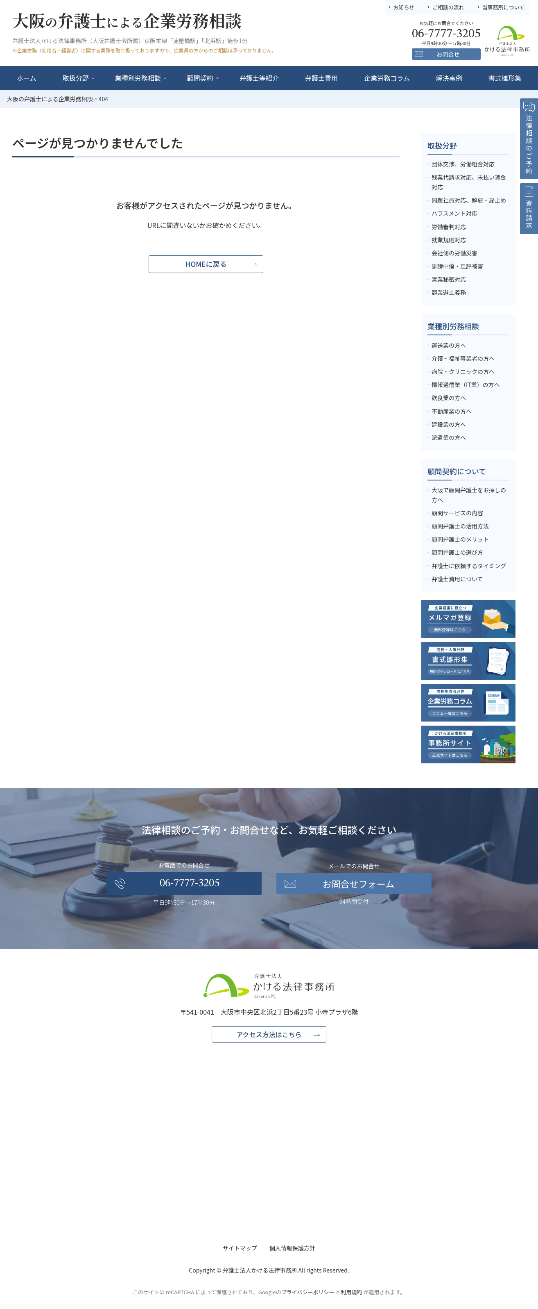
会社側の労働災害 (454, 253)
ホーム (26, 78)
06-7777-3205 (189, 883)
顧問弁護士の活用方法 (460, 526)
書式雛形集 (504, 78)
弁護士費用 (321, 78)
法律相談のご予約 (529, 145)
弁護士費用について (457, 579)
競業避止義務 (449, 292)
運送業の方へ (449, 345)
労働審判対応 (449, 227)
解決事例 (449, 78)
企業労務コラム (387, 78)
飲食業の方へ (449, 398)
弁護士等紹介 (259, 78)
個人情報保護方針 (292, 1248)
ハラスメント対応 (454, 213)
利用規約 (351, 1292)
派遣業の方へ (449, 437)
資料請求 (529, 215)
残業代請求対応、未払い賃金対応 (469, 182)
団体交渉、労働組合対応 (463, 164)
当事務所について (503, 7)
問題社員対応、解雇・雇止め (469, 200)
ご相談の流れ (448, 7)
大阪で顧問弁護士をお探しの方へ (469, 495)
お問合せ (447, 54)
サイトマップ (240, 1248)
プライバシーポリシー (308, 1292)
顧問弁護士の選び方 (457, 552)
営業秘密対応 (449, 279)
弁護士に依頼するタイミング (469, 566)
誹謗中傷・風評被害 (457, 266)
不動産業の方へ (452, 411)
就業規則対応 (449, 240)
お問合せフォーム (358, 883)
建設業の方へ (449, 424)
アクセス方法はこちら (268, 1034)
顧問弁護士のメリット (460, 539)
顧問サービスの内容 (457, 513)
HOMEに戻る (206, 264)
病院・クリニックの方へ (463, 371)
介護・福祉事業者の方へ (463, 358)
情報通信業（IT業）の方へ (466, 384)
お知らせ (404, 7)
